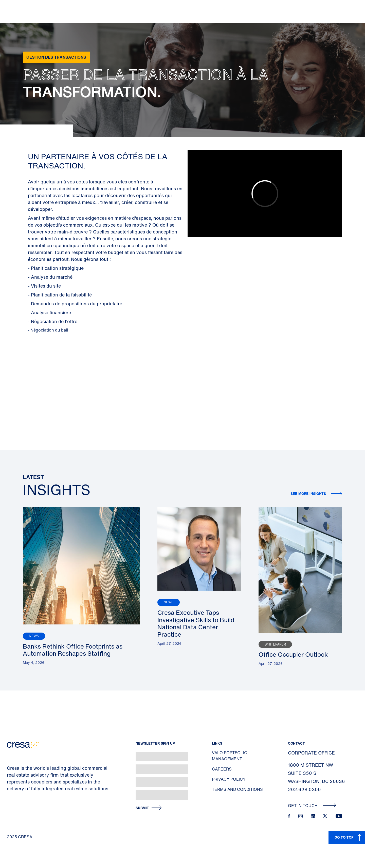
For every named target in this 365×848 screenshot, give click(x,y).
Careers (222, 769)
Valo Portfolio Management (229, 756)
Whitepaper (275, 644)
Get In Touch (312, 806)
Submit (142, 808)
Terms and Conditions (237, 789)
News (34, 636)
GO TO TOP (344, 837)
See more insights (308, 493)
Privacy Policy (229, 779)
